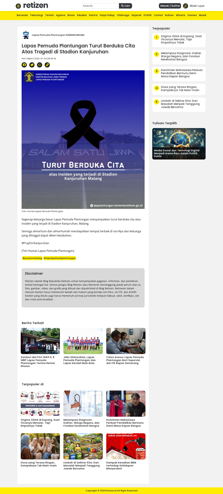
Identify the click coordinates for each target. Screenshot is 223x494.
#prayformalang (32, 258)
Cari (125, 6)
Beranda (22, 15)
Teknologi (36, 15)
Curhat (158, 15)
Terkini (49, 15)
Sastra (93, 15)
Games (192, 15)
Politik (148, 15)
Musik (202, 15)
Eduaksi (82, 15)
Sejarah (136, 15)
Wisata (180, 15)
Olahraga (123, 15)
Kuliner (169, 15)
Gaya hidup (107, 15)
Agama (60, 15)
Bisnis (71, 15)
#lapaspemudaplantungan (60, 258)
